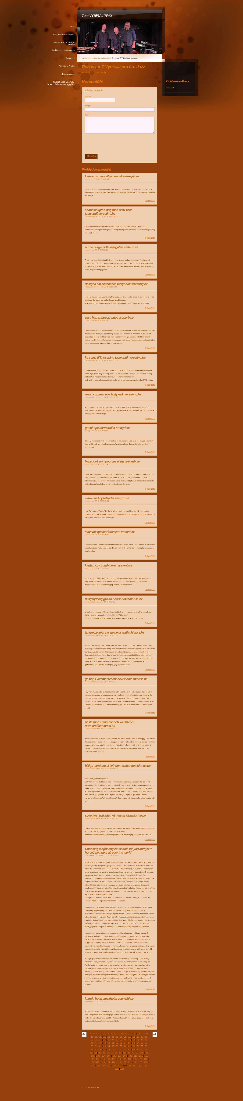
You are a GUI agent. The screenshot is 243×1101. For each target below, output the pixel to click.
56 (133, 1043)
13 (130, 1033)
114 (97, 1059)
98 (133, 1052)
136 (98, 1065)
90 (99, 1052)
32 (92, 1040)
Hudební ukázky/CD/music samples (64, 43)
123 (145, 1059)
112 (146, 1056)
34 (100, 1040)
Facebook (170, 87)
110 (135, 1056)
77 (104, 1049)
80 (117, 1049)
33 (96, 1040)
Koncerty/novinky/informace (64, 34)
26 (125, 1036)
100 (141, 1052)
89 (95, 1052)
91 (104, 1052)
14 (134, 1033)
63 (104, 1046)
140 (119, 1065)
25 (121, 1036)
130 (124, 1062)
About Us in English (67, 66)
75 (96, 1049)
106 (114, 1056)
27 (129, 1036)
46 (92, 1043)
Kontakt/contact (68, 74)
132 (135, 1062)
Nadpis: (88, 106)
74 (92, 1049)
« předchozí (84, 1034)
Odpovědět (150, 201)
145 (145, 1065)
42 (133, 1040)
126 (103, 1062)
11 (122, 1033)
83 (129, 1049)
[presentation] (120, 143)
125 (97, 1062)
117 (113, 1059)
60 (92, 1046)
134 (145, 1062)
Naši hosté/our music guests (63, 50)
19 (96, 1036)
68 (125, 1046)
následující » (155, 1034)
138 (109, 1065)
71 (137, 1046)
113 (92, 1059)
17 (147, 1033)
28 (133, 1036)
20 (100, 1036)
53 (121, 1043)
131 (129, 1062)
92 (108, 1052)
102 (93, 1056)
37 (113, 1040)
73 (146, 1046)
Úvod (72, 26)
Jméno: (88, 96)
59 (146, 1043)
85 (137, 1049)
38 (117, 1040)
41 (129, 1040)
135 (92, 1065)
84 (133, 1049)
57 (137, 1043)
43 (137, 1040)
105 (109, 1056)
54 (125, 1043)
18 (92, 1036)
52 (117, 1043)
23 (113, 1036)
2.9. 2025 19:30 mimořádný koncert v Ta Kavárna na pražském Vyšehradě (61, 83)
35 (104, 1040)
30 (142, 1036)
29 (137, 1036)
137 (103, 1065)
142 (129, 1065)
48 (100, 1043)
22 (108, 1036)
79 (113, 1049)
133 (140, 1062)
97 (129, 1052)
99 (137, 1052)
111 (141, 1056)
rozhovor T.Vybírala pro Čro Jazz (94, 72)
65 (113, 1046)
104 (103, 1056)
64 (108, 1046)
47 (96, 1043)
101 (147, 1052)
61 (96, 1046)
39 (121, 1040)
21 (104, 1036)
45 (146, 1040)
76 (100, 1049)
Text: (87, 115)
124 (92, 1062)
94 (116, 1052)
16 (143, 1033)
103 (98, 1056)
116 (108, 1059)
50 (108, 1043)
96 (124, 1052)
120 (129, 1059)
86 (142, 1049)
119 (124, 1059)
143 (134, 1065)
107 (119, 1056)
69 (129, 1046)
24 (117, 1036)
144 (140, 1065)
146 (117, 1068)
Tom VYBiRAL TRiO (97, 16)
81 (121, 1049)
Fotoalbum (70, 58)
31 (146, 1036)
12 (126, 1033)
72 (142, 1046)
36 (108, 1040)
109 (130, 1056)
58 (142, 1043)
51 (113, 1043)
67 (121, 1046)
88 (91, 1052)
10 (118, 1033)
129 (119, 1062)
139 (114, 1065)
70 (133, 1046)
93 (112, 1052)
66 (117, 1046)
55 (129, 1043)
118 (119, 1059)
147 (122, 1068)
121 (135, 1059)
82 (125, 1049)
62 (100, 1046)
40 (125, 1040)
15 (138, 1033)
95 (120, 1052)
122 (140, 1059)
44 (142, 1040)
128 (113, 1062)
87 (146, 1049)
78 (108, 1049)
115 (103, 1059)
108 (125, 1056)
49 (104, 1043)
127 (108, 1062)
